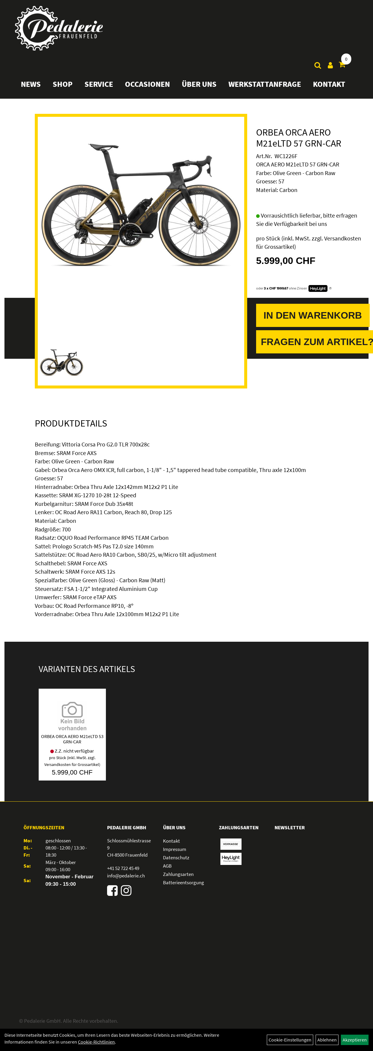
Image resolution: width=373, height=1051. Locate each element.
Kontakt (329, 84)
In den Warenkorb (313, 315)
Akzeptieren (355, 1040)
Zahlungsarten (178, 874)
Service (98, 84)
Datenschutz (176, 857)
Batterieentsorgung (183, 882)
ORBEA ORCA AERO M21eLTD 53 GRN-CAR (72, 739)
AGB (167, 866)
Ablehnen (327, 1040)
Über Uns (199, 84)
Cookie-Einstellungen (290, 1040)
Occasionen (147, 84)
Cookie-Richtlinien (96, 1042)
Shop (63, 84)
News (31, 84)
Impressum (174, 849)
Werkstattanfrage (264, 84)
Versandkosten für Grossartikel (71, 764)
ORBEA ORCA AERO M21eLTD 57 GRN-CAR (298, 137)
